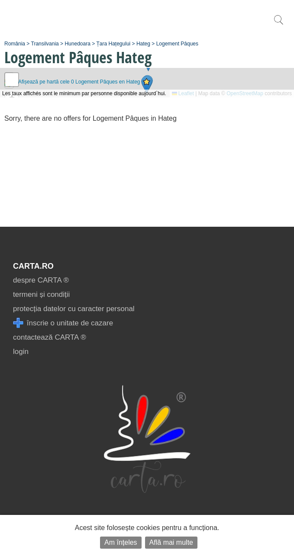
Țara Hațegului (114, 44)
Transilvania (45, 44)
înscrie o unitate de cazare (63, 323)
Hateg (143, 44)
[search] (278, 24)
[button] (146, 84)
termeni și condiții (41, 294)
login (21, 351)
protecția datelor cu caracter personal (74, 309)
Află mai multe (171, 542)
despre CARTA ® (41, 280)
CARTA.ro (33, 266)
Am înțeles (120, 542)
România (14, 44)
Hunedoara (77, 44)
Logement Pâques (177, 44)
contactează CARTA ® (49, 337)
